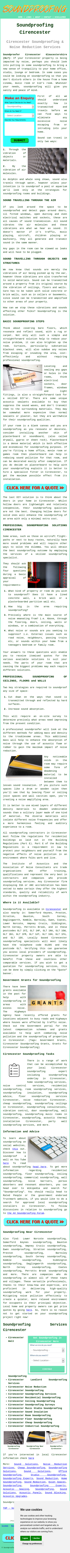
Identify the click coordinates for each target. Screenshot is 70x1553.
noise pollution (31, 1295)
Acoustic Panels (30, 1492)
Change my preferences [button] (32, 1544)
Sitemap (5, 1526)
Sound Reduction (47, 1478)
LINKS (28, 17)
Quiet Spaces (57, 1482)
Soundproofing (12, 909)
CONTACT (47, 17)
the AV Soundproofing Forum (25, 1213)
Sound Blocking (55, 1492)
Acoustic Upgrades (15, 1496)
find (15, 1238)
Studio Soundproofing (48, 1475)
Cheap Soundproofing (31, 1467)
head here (39, 1167)
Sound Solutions (26, 1464)
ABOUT (37, 17)
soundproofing (56, 952)
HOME (20, 17)
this (15, 1149)
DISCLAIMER (60, 17)
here (6, 1163)
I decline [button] (36, 1538)
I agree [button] (25, 1538)
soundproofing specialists (21, 941)
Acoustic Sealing (16, 1489)
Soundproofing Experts (18, 1478)
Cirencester (53, 909)
